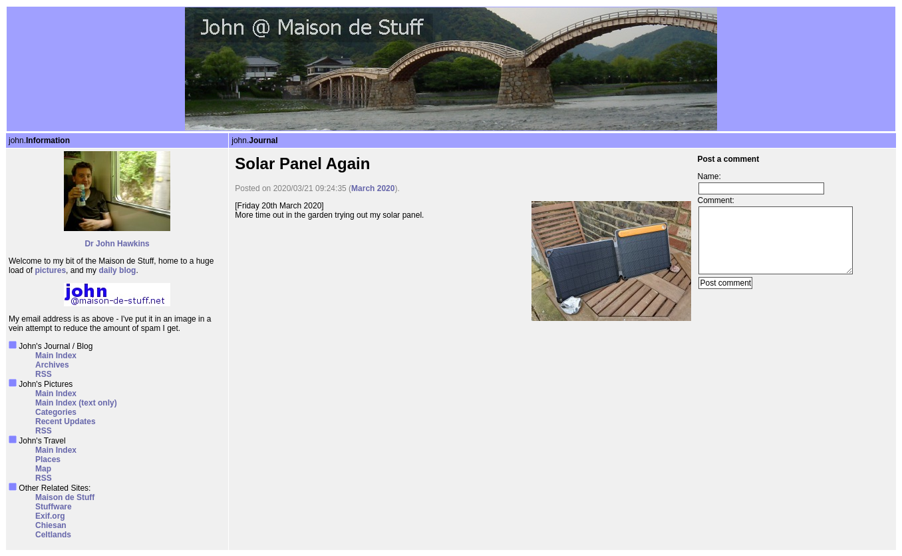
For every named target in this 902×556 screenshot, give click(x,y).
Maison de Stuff (64, 497)
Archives (52, 365)
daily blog (117, 270)
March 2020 (372, 188)
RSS (43, 374)
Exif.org (50, 516)
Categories (55, 412)
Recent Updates (65, 421)
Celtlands (53, 534)
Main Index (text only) (76, 403)
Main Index (55, 355)
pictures (50, 270)
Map (43, 468)
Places (48, 459)
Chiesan (51, 525)
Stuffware (53, 506)
